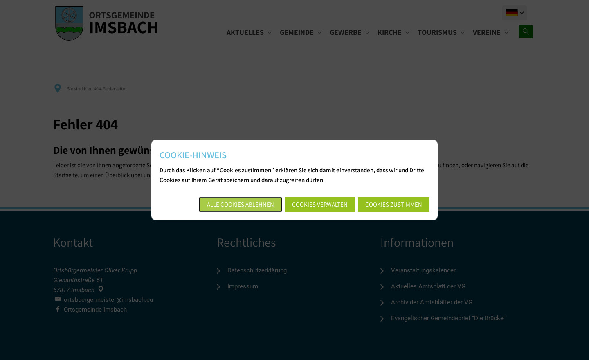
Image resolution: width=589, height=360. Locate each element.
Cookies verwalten (320, 204)
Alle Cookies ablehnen (240, 204)
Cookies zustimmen (393, 204)
